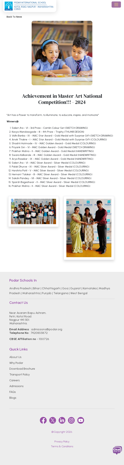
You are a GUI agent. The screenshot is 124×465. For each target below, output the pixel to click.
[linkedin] (62, 420)
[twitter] (52, 420)
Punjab (46, 293)
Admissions (16, 386)
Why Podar (16, 363)
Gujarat (75, 288)
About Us (15, 357)
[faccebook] (43, 420)
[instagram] (71, 420)
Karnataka (90, 288)
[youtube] (80, 420)
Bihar (36, 288)
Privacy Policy (61, 441)
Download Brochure (22, 368)
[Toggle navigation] (116, 4)
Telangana (60, 293)
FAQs (12, 392)
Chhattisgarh (51, 288)
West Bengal (78, 293)
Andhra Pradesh (20, 288)
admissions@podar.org (46, 329)
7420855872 (39, 333)
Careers (14, 380)
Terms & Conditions (62, 446)
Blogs (12, 397)
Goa (65, 288)
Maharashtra (31, 293)
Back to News (14, 16)
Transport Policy (19, 374)
